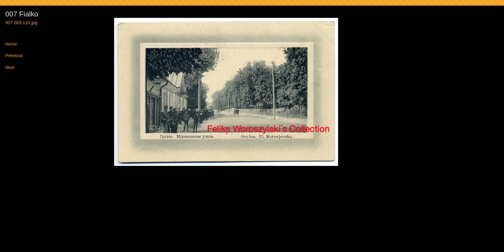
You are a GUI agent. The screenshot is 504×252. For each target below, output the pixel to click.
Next (9, 67)
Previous (14, 56)
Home (11, 44)
